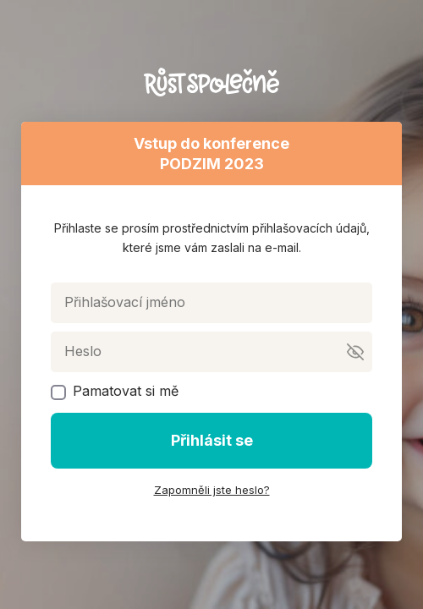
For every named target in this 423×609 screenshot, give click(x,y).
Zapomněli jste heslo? (212, 490)
